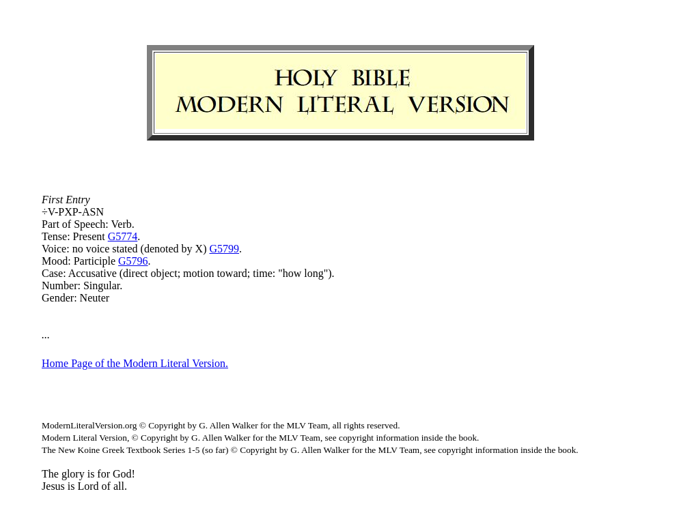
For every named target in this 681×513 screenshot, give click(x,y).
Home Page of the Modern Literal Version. (135, 363)
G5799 (224, 248)
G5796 (133, 261)
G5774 (123, 236)
